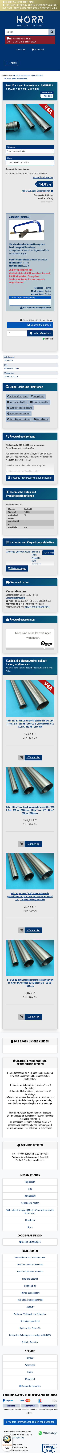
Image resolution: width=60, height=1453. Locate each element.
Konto (30, 1378)
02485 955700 (17, 1444)
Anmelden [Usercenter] (20, 49)
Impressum (30, 1188)
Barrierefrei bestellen (30, 1392)
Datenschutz (30, 1202)
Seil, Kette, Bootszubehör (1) (30, 1306)
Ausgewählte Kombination (17, 175)
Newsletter (30, 1226)
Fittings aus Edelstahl (30, 1299)
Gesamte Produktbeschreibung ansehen (30, 483)
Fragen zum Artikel (39, 408)
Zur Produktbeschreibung (19, 414)
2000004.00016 (23, 558)
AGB (30, 1195)
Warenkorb (30, 1371)
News (30, 1233)
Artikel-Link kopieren (17, 402)
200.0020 (10, 558)
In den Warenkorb (40, 339)
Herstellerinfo (41, 425)
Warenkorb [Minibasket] (38, 49)
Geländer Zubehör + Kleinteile (30, 1271)
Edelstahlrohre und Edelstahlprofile (30, 1263)
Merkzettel (30, 1385)
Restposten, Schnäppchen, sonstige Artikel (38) (30, 1341)
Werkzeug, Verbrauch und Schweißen (30, 1320)
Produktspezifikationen (18, 425)
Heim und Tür (30, 1292)
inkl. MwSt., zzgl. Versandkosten (37, 197)
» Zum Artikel (33, 763)
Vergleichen (37, 402)
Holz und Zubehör (30, 1285)
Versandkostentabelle (15, 604)
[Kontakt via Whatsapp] (47, 1439)
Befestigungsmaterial (30, 1327)
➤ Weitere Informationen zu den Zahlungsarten (30, 1428)
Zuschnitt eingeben (39, 331)
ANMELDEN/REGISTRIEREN (37, 613)
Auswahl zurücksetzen (43, 183)
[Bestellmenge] (17, 340)
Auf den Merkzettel (16, 408)
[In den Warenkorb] (21, 764)
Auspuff (30, 1313)
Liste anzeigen (17, 574)
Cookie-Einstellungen (30, 1248)
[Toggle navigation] (11, 63)
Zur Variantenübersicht (18, 420)
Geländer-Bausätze (30, 1348)
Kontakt (30, 1364)
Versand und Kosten (30, 1209)
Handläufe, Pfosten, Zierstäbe (30, 1278)
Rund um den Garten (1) (30, 1334)
